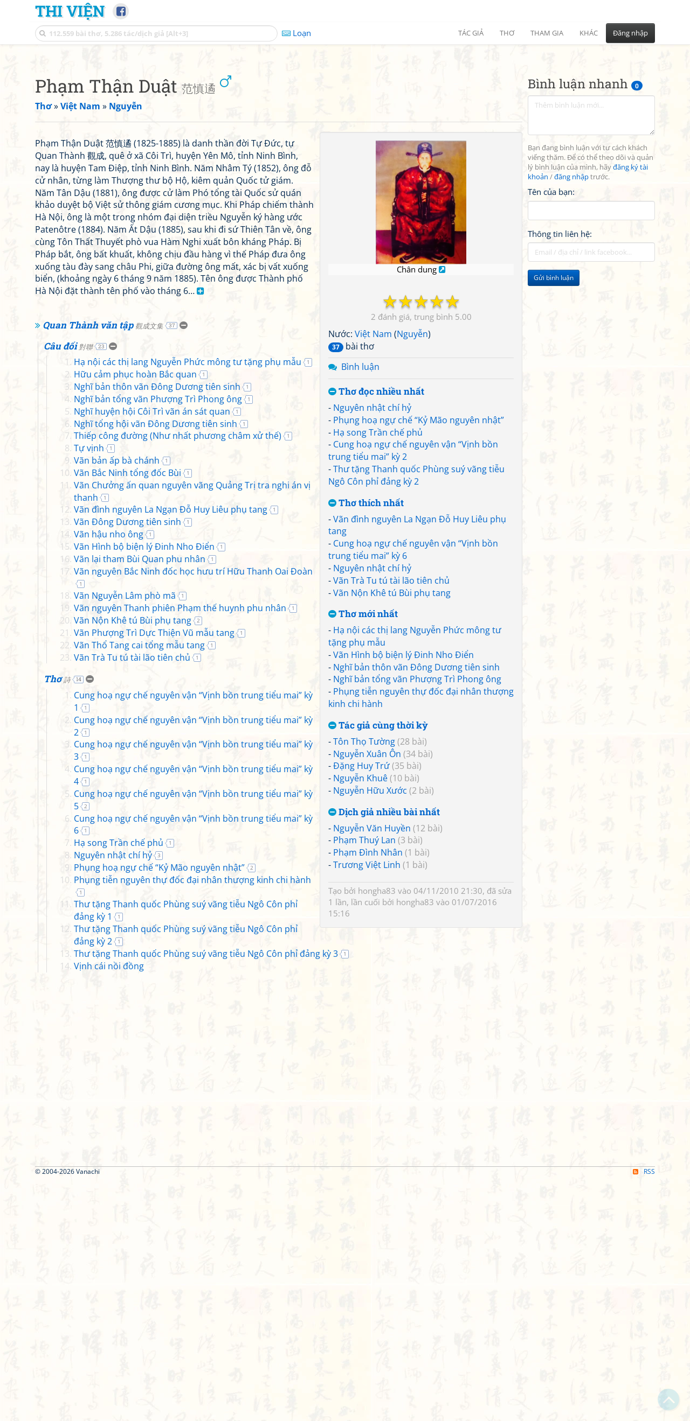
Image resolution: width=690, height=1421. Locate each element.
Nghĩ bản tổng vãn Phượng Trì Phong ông (417, 830)
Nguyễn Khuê (360, 929)
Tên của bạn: (551, 342)
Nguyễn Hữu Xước (370, 941)
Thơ (57, 980)
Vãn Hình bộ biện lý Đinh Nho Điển (403, 805)
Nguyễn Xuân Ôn (367, 905)
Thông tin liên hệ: (560, 384)
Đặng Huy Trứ (361, 916)
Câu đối (68, 647)
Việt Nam (373, 485)
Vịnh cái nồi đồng (109, 1206)
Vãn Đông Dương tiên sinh (127, 823)
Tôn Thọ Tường (364, 892)
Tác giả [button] (471, 33)
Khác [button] (588, 33)
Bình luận (360, 517)
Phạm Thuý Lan (364, 991)
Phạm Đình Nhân (368, 1003)
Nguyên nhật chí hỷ (372, 558)
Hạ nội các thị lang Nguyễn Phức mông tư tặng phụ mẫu (187, 663)
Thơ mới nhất (363, 765)
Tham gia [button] (546, 33)
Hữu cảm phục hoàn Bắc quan (135, 676)
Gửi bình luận (554, 428)
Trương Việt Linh (367, 1015)
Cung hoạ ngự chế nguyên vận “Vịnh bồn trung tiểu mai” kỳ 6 (197, 1108)
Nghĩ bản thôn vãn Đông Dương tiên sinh (416, 818)
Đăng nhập (630, 33)
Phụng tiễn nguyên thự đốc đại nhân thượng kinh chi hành (192, 1157)
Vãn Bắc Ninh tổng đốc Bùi (127, 774)
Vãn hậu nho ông (108, 836)
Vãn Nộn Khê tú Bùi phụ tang (392, 744)
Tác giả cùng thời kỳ (378, 876)
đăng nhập (571, 327)
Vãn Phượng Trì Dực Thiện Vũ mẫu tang (154, 934)
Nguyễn (412, 485)
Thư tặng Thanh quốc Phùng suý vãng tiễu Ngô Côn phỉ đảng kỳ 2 (416, 626)
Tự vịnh (89, 749)
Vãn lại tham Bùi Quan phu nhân (139, 860)
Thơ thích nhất (366, 654)
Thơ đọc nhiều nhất (376, 542)
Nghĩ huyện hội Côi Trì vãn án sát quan (152, 713)
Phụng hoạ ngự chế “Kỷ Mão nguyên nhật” (418, 571)
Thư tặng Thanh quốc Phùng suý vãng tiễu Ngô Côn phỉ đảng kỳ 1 (206, 1169)
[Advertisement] (345, 126)
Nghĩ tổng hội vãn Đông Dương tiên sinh (155, 725)
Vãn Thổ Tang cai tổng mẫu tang (139, 947)
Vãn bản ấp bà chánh (117, 762)
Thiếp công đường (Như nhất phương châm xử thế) (177, 737)
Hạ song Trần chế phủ (378, 583)
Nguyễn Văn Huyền (372, 979)
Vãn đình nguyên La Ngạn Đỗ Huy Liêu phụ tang (170, 811)
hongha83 (377, 1041)
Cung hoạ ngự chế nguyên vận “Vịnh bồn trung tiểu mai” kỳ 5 (197, 1095)
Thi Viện (70, 11)
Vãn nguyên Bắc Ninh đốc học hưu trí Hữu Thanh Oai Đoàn (193, 873)
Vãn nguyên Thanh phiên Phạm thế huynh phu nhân (180, 909)
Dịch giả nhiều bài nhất (384, 963)
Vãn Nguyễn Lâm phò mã (125, 897)
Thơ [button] (507, 33)
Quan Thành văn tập (103, 626)
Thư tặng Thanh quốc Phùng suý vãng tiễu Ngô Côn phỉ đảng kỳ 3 (206, 1194)
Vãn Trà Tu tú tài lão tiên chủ (391, 731)
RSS (644, 1411)
